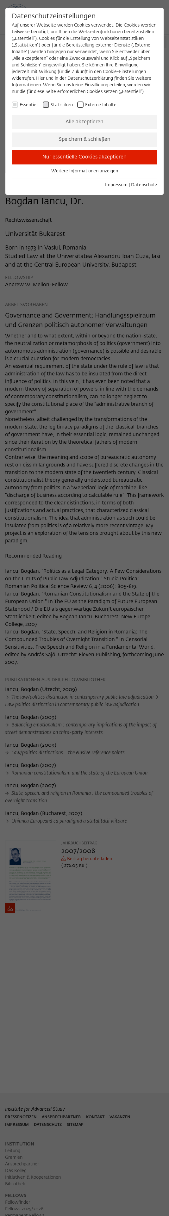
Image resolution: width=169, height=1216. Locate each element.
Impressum (116, 185)
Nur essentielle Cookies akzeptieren (84, 157)
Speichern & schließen (84, 139)
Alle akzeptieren (84, 122)
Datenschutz (144, 185)
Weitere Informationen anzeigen (84, 171)
